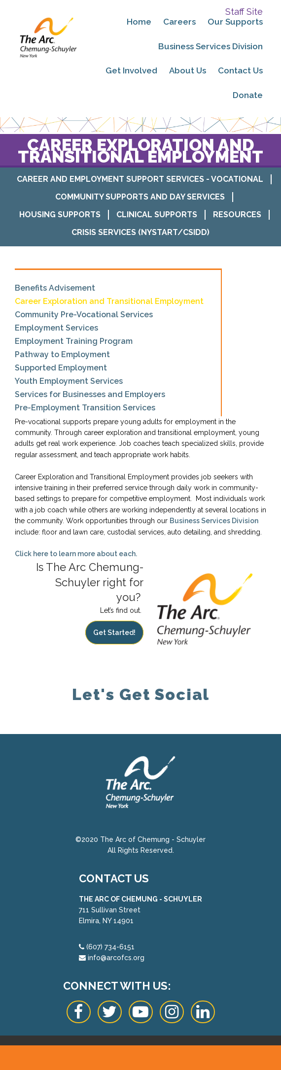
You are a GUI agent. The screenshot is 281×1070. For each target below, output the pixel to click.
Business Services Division (210, 46)
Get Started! (114, 632)
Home (139, 22)
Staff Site (244, 11)
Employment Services (56, 328)
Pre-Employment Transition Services (85, 407)
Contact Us (240, 70)
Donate (248, 95)
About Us (187, 70)
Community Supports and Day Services (140, 196)
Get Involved (131, 70)
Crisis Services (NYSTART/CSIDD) (140, 232)
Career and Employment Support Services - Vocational (140, 179)
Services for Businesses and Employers (90, 394)
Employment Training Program (74, 341)
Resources (237, 214)
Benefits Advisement (55, 288)
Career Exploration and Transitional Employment (109, 301)
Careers (179, 22)
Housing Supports (60, 214)
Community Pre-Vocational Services (84, 314)
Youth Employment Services (69, 381)
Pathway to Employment (62, 354)
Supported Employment (61, 367)
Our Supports (235, 22)
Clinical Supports (156, 214)
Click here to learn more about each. (76, 554)
